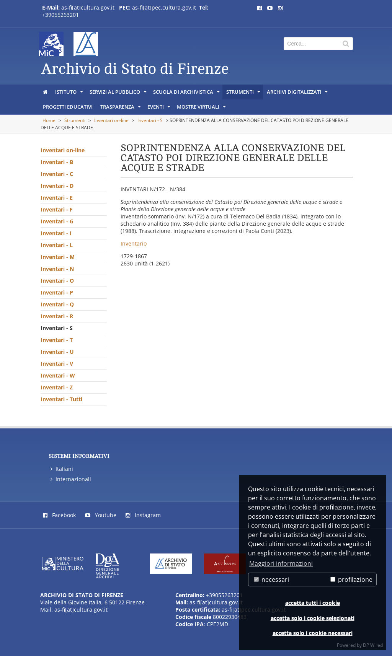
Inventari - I (56, 233)
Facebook (59, 515)
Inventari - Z (57, 387)
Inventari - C (57, 173)
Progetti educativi (68, 106)
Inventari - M (58, 256)
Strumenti (243, 93)
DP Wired (373, 645)
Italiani (62, 468)
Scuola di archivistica (187, 93)
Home (49, 120)
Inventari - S (150, 120)
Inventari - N (57, 268)
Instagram (143, 515)
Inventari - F (57, 209)
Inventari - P (57, 292)
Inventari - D (57, 185)
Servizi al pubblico (119, 93)
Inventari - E (57, 197)
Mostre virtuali (202, 108)
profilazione (351, 579)
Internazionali (71, 479)
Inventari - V (57, 363)
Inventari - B (57, 162)
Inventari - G (57, 221)
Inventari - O (57, 280)
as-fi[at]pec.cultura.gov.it (164, 7)
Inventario (134, 243)
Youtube (100, 515)
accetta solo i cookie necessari (313, 632)
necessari (271, 579)
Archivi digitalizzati (298, 93)
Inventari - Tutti (61, 399)
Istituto (69, 93)
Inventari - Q (57, 304)
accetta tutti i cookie (312, 602)
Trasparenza (121, 108)
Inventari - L (57, 245)
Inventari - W (58, 375)
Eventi (159, 108)
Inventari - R (57, 316)
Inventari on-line (111, 120)
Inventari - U (57, 351)
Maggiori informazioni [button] (281, 563)
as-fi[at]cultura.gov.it (87, 7)
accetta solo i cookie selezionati (312, 618)
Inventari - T (57, 339)
